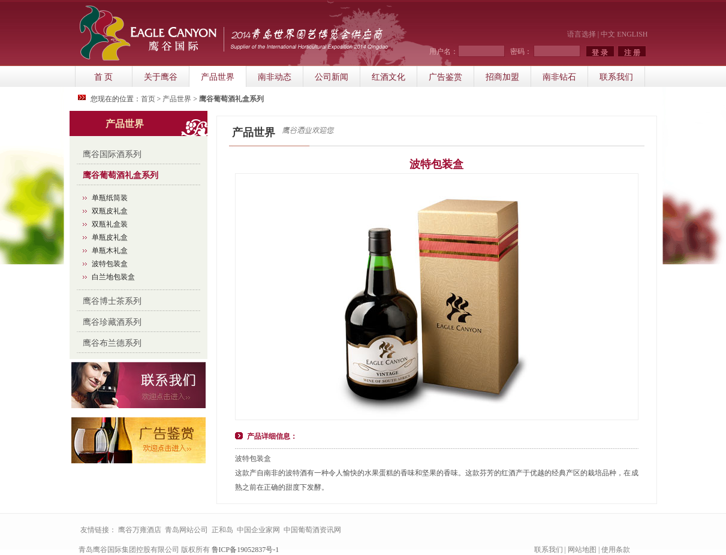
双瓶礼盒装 (110, 224)
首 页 (103, 77)
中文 (608, 34)
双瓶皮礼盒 (110, 211)
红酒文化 (388, 77)
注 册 (632, 53)
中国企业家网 (258, 530)
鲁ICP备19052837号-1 (245, 549)
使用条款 (615, 549)
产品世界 (217, 77)
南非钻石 (559, 77)
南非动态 (274, 77)
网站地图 (582, 549)
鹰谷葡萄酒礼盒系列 (120, 175)
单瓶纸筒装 (110, 198)
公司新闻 (331, 77)
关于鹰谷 (160, 77)
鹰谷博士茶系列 (112, 301)
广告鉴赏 (445, 77)
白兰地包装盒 (113, 277)
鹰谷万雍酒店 (139, 530)
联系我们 (616, 77)
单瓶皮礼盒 (110, 237)
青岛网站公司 (186, 530)
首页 (148, 99)
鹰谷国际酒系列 (112, 154)
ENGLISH (632, 34)
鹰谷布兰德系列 (112, 343)
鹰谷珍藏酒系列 (112, 322)
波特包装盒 (110, 264)
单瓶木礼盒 (110, 250)
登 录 (600, 53)
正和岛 (222, 530)
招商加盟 (502, 77)
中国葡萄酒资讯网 (312, 530)
